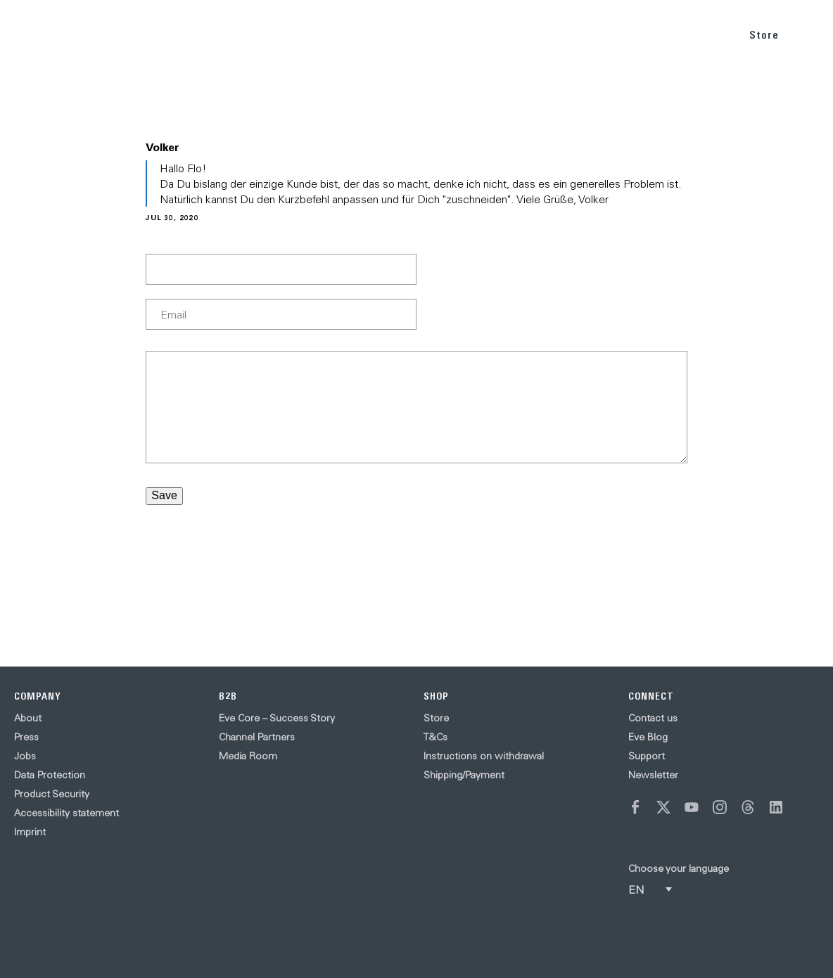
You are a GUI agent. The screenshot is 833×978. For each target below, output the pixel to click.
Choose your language (678, 868)
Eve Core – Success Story (277, 718)
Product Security (51, 793)
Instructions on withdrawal (484, 755)
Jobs (25, 755)
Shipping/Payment (464, 774)
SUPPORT (702, 34)
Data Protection (49, 774)
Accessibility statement (66, 812)
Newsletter (653, 774)
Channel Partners (257, 737)
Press (26, 737)
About (28, 718)
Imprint (30, 831)
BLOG (649, 34)
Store (764, 34)
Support (646, 755)
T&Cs (435, 737)
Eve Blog (648, 737)
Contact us (653, 718)
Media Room (248, 755)
